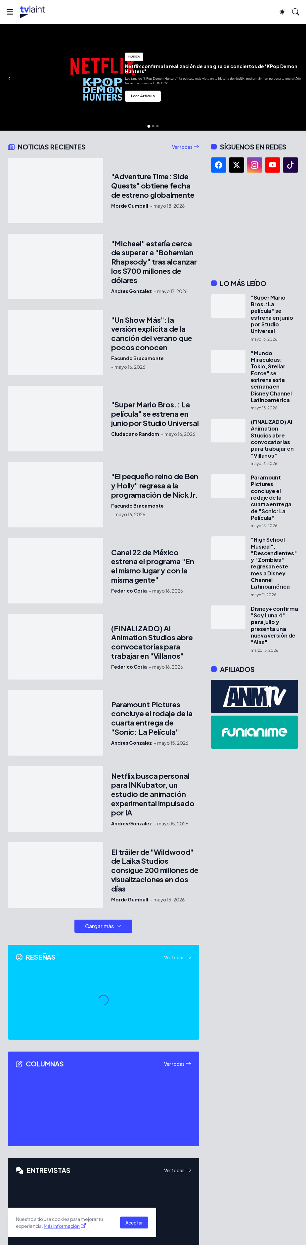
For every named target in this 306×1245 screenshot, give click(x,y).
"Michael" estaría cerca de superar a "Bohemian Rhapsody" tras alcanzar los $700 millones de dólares (154, 262)
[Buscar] (295, 12)
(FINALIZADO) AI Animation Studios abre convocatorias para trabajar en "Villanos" (152, 642)
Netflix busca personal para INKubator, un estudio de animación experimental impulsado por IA (153, 794)
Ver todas (182, 147)
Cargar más (99, 926)
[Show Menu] (10, 12)
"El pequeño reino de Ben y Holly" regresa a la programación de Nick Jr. (154, 485)
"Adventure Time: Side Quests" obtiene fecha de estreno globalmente (153, 185)
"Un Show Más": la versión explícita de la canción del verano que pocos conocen (151, 333)
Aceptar (134, 1222)
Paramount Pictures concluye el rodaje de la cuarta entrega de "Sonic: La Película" (152, 718)
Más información (62, 1226)
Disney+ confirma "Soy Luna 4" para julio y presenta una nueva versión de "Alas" (274, 625)
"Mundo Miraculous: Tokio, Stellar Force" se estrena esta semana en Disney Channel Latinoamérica (271, 376)
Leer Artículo (143, 96)
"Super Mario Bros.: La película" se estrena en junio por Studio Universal (155, 414)
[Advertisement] (254, 226)
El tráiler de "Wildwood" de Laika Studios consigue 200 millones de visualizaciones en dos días (154, 870)
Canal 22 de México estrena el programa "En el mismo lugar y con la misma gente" (152, 566)
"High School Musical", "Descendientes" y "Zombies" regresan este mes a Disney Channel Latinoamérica (274, 563)
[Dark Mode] (282, 12)
